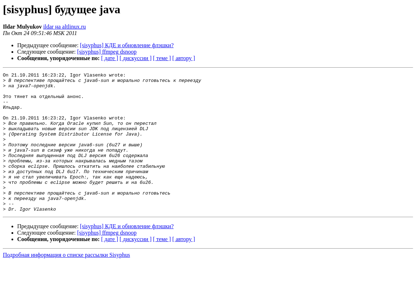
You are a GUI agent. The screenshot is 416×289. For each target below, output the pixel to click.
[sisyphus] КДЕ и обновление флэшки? (127, 45)
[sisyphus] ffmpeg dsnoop (107, 52)
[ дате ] (109, 58)
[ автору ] (183, 58)
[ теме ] (162, 58)
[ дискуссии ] (135, 58)
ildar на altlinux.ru (64, 27)
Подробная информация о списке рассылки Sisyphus (66, 283)
